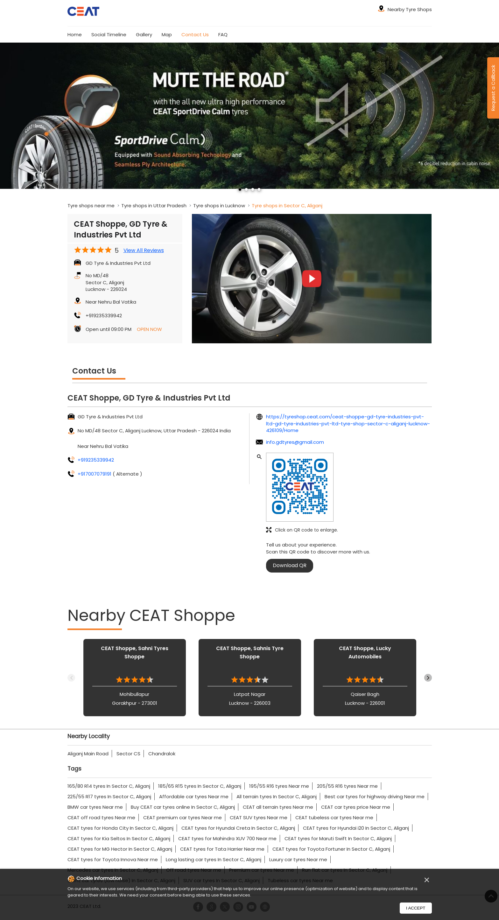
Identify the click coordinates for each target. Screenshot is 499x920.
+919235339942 (104, 315)
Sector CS (128, 753)
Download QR (289, 565)
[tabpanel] (249, 116)
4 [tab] (259, 189)
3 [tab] (252, 189)
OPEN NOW (149, 329)
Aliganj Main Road (88, 753)
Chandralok (161, 753)
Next (428, 678)
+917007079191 (95, 473)
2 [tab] (246, 189)
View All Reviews (143, 250)
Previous (71, 678)
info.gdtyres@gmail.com (295, 442)
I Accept (415, 908)
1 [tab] (240, 189)
